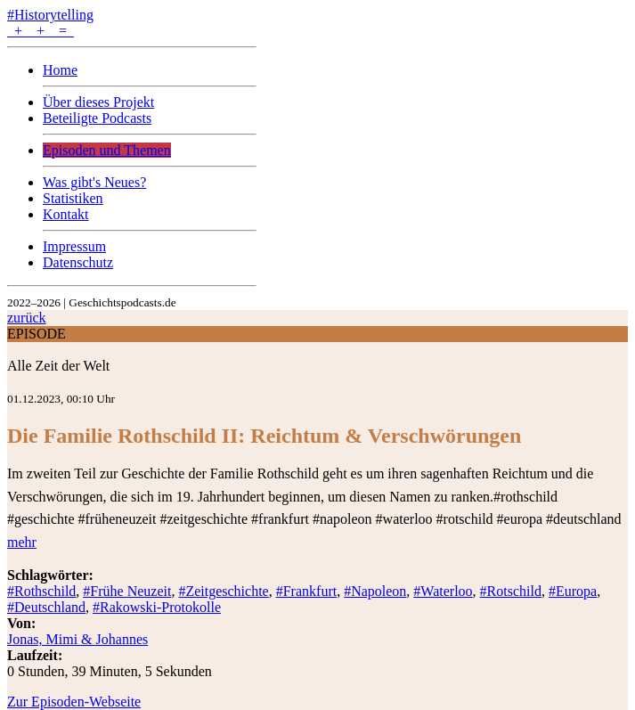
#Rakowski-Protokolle (157, 607)
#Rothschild (41, 591)
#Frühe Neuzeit (127, 591)
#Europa (573, 591)
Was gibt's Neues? (94, 182)
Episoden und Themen (107, 150)
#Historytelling (50, 14)
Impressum (74, 246)
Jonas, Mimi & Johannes (77, 639)
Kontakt (66, 214)
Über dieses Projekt (98, 102)
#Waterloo (442, 591)
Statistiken (73, 198)
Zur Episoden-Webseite (74, 701)
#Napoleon (375, 591)
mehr (22, 542)
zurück (26, 317)
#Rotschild (510, 591)
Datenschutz (78, 262)
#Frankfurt (306, 591)
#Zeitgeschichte (223, 591)
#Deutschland (46, 607)
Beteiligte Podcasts (97, 118)
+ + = (40, 30)
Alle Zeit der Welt (58, 365)
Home (60, 70)
